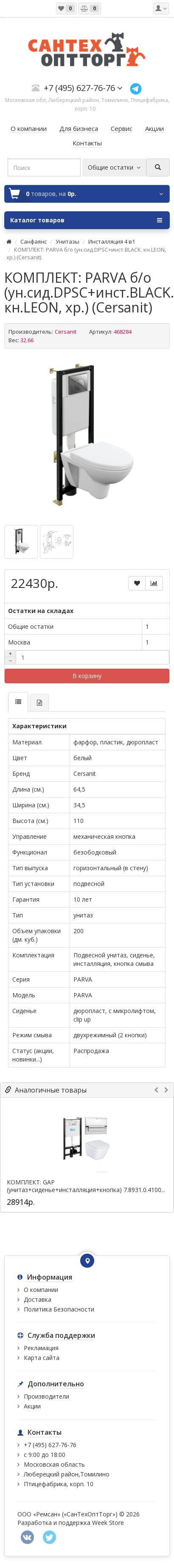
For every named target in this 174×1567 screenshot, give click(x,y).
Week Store (108, 1523)
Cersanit (65, 331)
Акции (32, 1406)
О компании (41, 1290)
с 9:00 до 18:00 (44, 1455)
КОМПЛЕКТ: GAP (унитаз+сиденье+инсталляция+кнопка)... (66, 1186)
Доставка (37, 1299)
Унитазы (67, 241)
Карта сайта (41, 1358)
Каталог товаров (86, 220)
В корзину (87, 676)
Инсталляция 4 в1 (111, 241)
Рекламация (41, 1348)
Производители (46, 1396)
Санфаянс (33, 241)
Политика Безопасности (59, 1309)
